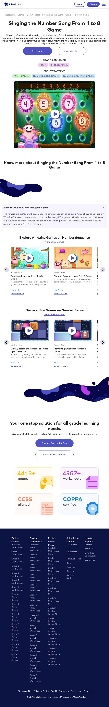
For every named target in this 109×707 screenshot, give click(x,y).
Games (21, 14)
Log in (79, 4)
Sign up (93, 4)
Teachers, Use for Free (54, 454)
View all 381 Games (54, 314)
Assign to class (71, 51)
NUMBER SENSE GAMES (46, 76)
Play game (37, 51)
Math (29, 14)
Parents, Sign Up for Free (54, 443)
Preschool (38, 14)
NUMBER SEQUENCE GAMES (78, 76)
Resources (10, 14)
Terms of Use (25, 691)
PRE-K (43, 65)
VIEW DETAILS (17, 294)
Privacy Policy (41, 691)
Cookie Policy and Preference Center (71, 691)
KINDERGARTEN (59, 65)
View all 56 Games (54, 242)
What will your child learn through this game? (54, 207)
